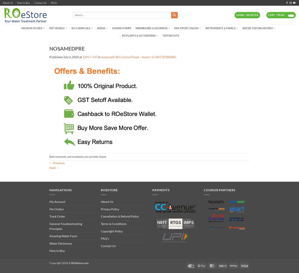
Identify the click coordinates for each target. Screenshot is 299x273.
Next (54, 167)
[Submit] (174, 15)
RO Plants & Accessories (140, 36)
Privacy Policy (110, 209)
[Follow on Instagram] (290, 3)
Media (102, 28)
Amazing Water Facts (63, 236)
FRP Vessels (58, 28)
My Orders (56, 209)
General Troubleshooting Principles (65, 226)
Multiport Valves (187, 28)
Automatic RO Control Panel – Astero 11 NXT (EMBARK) (138, 57)
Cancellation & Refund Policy (120, 216)
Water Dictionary (60, 243)
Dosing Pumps (121, 28)
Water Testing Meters (258, 28)
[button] (247, 15)
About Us (8, 2)
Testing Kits (170, 35)
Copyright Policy (112, 231)
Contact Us (40, 2)
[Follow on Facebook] (287, 3)
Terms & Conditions (114, 224)
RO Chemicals (82, 28)
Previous (57, 163)
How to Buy (23, 2)
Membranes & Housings (153, 28)
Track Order (57, 216)
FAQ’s (54, 2)
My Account (57, 201)
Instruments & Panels (221, 28)
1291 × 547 (90, 57)
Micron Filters (33, 28)
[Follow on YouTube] (294, 3)
